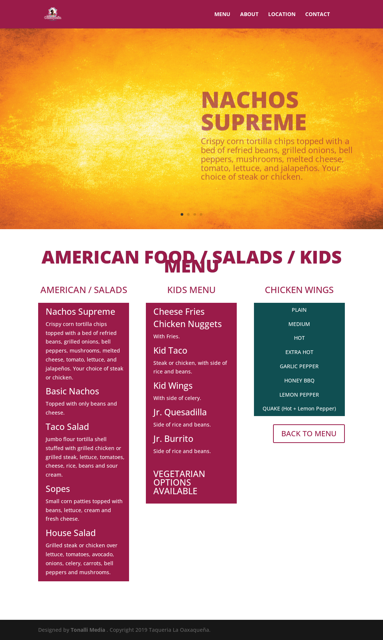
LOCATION (281, 15)
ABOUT (249, 15)
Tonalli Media (89, 629)
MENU (222, 15)
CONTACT (317, 15)
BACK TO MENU (309, 433)
